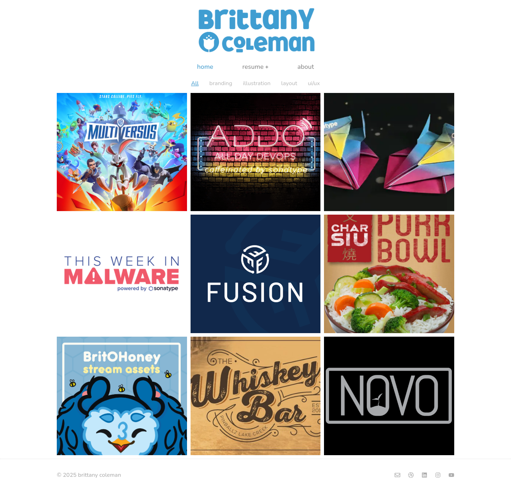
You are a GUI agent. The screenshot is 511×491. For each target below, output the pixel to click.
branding (220, 83)
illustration (256, 83)
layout (289, 83)
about (305, 66)
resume (255, 66)
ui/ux (314, 83)
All (194, 83)
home (205, 66)
